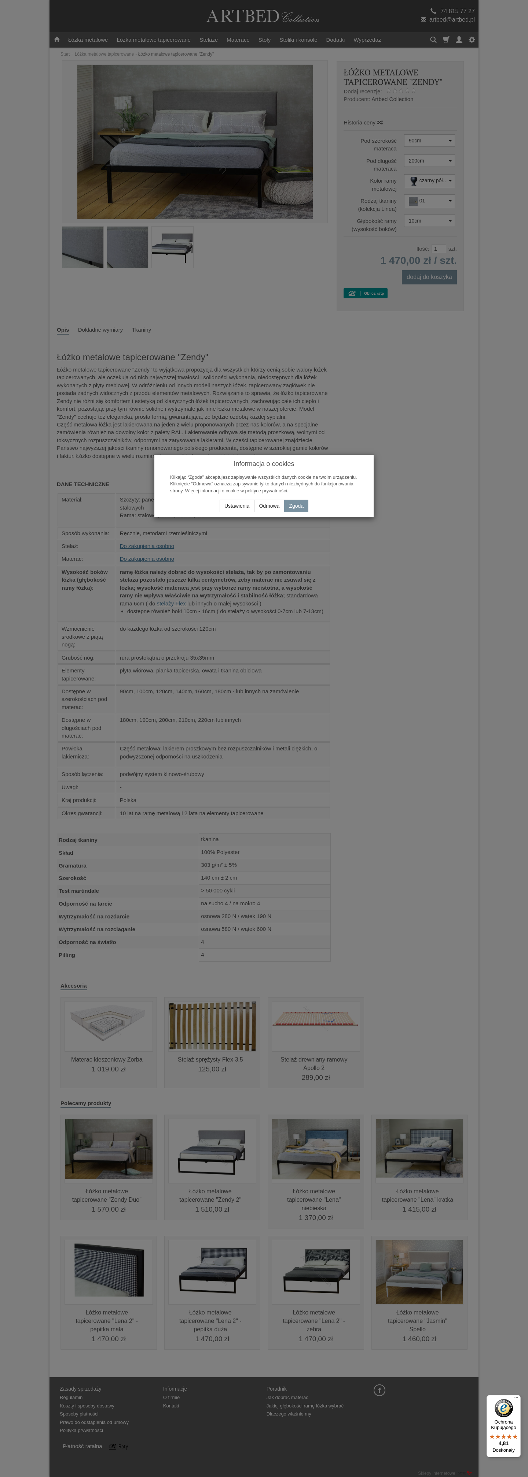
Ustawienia (236, 506)
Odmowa (269, 506)
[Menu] (516, 1399)
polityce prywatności (266, 490)
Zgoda (296, 506)
